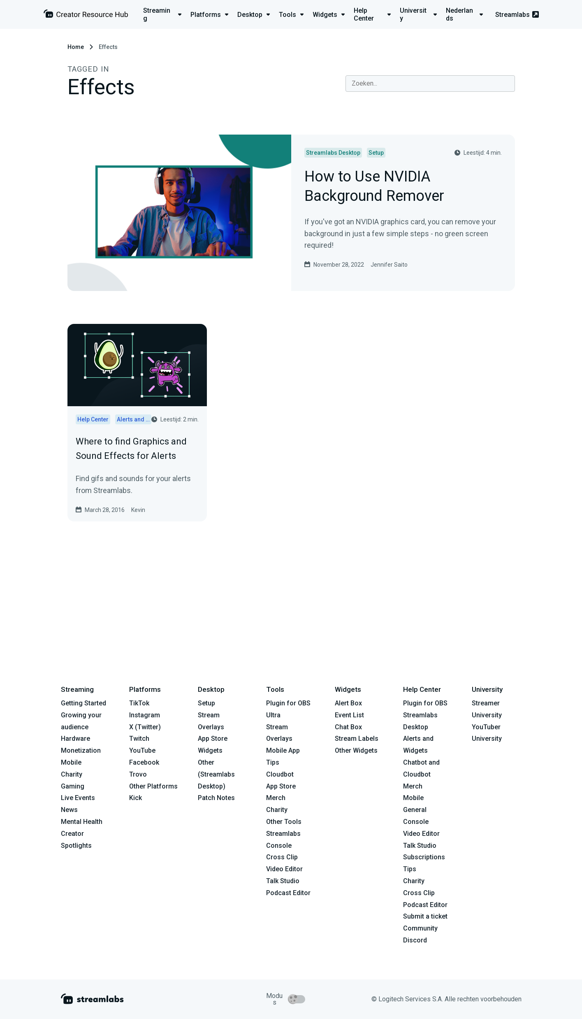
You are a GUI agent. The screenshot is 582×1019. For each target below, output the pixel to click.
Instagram (144, 715)
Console (416, 822)
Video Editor (284, 869)
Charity (71, 774)
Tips (272, 762)
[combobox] (430, 83)
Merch (275, 798)
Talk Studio (282, 881)
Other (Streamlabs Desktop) (216, 774)
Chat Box (348, 727)
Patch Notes (216, 798)
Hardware (75, 738)
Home (75, 47)
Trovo (138, 774)
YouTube (142, 750)
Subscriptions (424, 857)
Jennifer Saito (389, 264)
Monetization (81, 750)
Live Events (78, 798)
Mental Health (81, 822)
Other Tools (283, 822)
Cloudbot (280, 774)
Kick (135, 798)
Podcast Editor (288, 893)
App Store (212, 738)
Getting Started (83, 703)
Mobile (71, 762)
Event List (349, 715)
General (415, 810)
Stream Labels (356, 738)
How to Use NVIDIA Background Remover (374, 187)
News (69, 810)
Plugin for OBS (288, 703)
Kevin (138, 510)
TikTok (139, 703)
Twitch (139, 738)
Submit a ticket (425, 916)
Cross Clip (282, 857)
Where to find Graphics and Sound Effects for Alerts (131, 448)
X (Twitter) (145, 727)
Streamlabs (517, 15)
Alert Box (348, 703)
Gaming (72, 786)
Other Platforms (153, 786)
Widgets (210, 750)
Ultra (273, 715)
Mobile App (283, 750)
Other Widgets (356, 750)
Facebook (144, 762)
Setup (206, 703)
